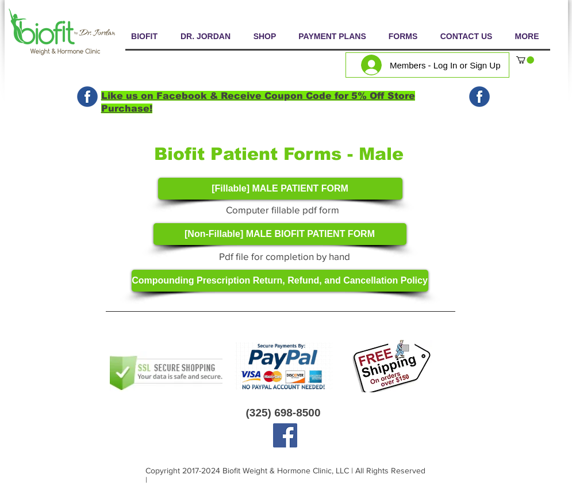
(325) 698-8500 (283, 413)
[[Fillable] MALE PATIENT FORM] (280, 189)
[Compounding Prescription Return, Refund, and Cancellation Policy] (280, 281)
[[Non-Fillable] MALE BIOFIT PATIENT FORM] (279, 234)
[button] (525, 60)
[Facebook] (285, 435)
